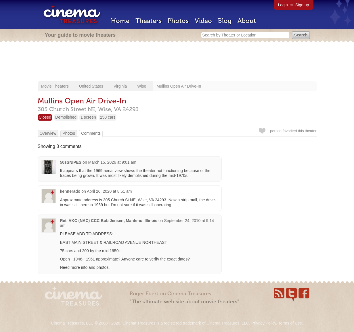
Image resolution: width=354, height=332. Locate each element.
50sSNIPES (71, 162)
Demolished (65, 117)
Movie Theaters (55, 86)
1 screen (88, 117)
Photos (178, 21)
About (247, 21)
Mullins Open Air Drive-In (178, 86)
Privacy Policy (263, 323)
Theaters (148, 21)
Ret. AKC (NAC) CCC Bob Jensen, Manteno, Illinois (109, 220)
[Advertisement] (177, 62)
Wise (141, 86)
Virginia (120, 86)
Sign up (302, 5)
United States (91, 86)
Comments (91, 133)
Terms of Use (290, 323)
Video (203, 21)
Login (283, 5)
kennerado (70, 191)
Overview (48, 133)
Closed (45, 117)
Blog (224, 21)
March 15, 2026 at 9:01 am (112, 162)
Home (120, 21)
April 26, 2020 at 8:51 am (109, 191)
